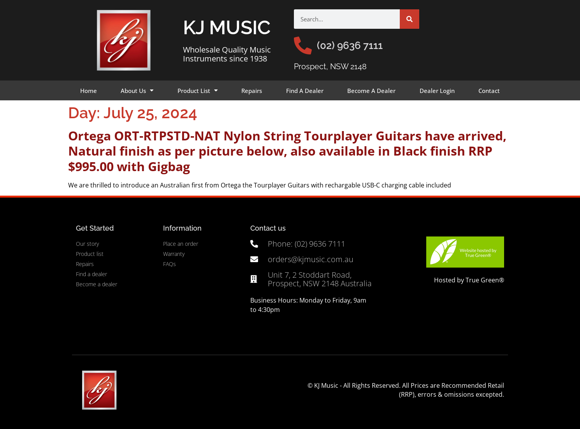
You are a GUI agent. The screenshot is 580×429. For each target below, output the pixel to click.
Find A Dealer (304, 91)
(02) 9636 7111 (350, 45)
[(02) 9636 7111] (303, 45)
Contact (489, 91)
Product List (198, 90)
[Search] (409, 19)
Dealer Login (437, 91)
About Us (137, 90)
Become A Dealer (371, 91)
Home (88, 91)
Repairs (251, 91)
